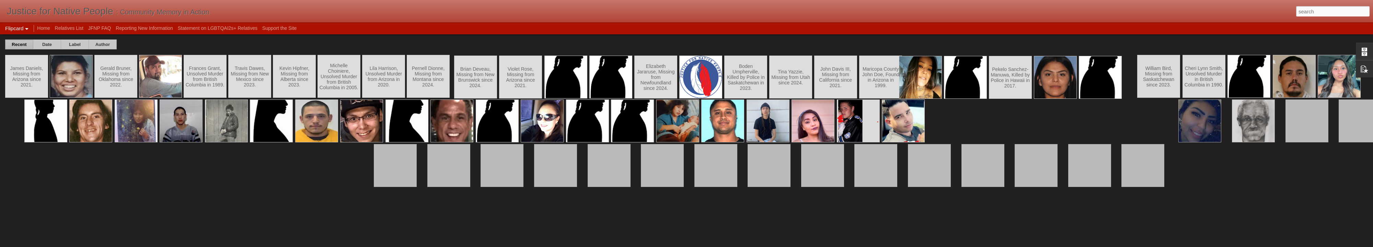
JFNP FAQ (99, 28)
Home (43, 28)
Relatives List (69, 28)
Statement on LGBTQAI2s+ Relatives (217, 28)
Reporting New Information (144, 28)
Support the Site (279, 28)
